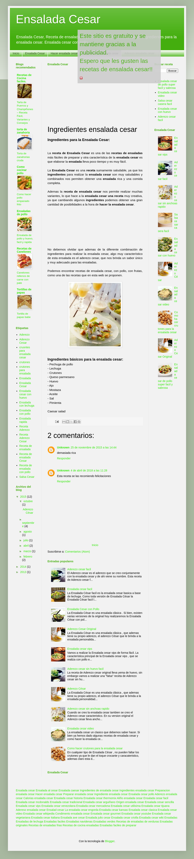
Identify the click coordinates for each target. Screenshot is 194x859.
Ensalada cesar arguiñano (99, 802)
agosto (27, 531)
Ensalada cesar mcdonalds (32, 802)
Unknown (63, 447)
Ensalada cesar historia (68, 798)
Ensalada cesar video (80, 728)
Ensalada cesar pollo (141, 794)
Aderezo (24, 334)
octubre (28, 501)
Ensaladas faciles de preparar (118, 825)
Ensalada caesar (69, 790)
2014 (23, 566)
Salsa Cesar (26, 476)
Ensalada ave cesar (73, 817)
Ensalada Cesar (58, 19)
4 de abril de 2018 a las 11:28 (89, 470)
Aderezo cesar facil (79, 569)
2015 (23, 496)
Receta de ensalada (25, 447)
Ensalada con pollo (25, 412)
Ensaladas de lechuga (29, 821)
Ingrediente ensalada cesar (111, 794)
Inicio (16, 53)
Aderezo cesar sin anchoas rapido (88, 708)
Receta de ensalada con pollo (25, 469)
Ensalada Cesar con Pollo (83, 609)
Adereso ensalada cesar (31, 809)
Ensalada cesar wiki (151, 817)
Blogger (109, 841)
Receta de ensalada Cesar (25, 457)
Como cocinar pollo (22, 170)
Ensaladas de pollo (23, 212)
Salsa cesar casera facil (165, 102)
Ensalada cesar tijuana (155, 805)
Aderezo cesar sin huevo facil (85, 668)
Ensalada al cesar (47, 790)
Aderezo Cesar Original (81, 629)
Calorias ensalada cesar (38, 798)
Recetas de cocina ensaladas (81, 825)
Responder (64, 458)
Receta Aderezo (24, 428)
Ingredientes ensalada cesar (136, 790)
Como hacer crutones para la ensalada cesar (95, 748)
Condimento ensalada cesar (72, 813)
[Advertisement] (77, 93)
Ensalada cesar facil (79, 589)
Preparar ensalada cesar (78, 794)
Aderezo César (76, 688)
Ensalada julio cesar (98, 817)
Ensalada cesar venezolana (58, 805)
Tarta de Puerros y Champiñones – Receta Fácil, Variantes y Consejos (25, 112)
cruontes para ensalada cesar (25, 352)
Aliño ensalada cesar (130, 798)
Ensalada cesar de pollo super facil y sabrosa (167, 84)
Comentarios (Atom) (77, 551)
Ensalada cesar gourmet (105, 813)
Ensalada (25, 378)
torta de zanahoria (23, 131)
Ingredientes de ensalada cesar (99, 790)
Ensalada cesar (25, 790)
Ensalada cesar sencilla (159, 802)
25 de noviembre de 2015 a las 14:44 (93, 447)
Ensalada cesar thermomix (100, 798)
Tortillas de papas (24, 291)
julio (26, 540)
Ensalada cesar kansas (113, 809)
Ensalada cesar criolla (124, 817)
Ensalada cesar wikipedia (38, 813)
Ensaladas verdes (104, 821)
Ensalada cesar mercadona (93, 805)
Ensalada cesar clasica (143, 809)
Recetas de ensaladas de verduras (137, 821)
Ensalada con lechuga (26, 404)
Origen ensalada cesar (130, 802)
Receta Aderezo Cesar (24, 438)
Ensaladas (170, 817)
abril (26, 545)
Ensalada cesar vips (79, 648)
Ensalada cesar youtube (136, 813)
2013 (23, 572)
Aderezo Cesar (24, 341)
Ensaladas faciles (55, 821)
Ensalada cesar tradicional (66, 802)
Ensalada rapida (25, 420)
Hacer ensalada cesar (64, 53)
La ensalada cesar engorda (82, 809)
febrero (27, 556)
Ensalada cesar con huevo (25, 394)
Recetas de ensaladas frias (45, 825)
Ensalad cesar (55, 809)
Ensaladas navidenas (79, 821)
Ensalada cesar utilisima (126, 805)
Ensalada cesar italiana (45, 817)
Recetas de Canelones (24, 250)
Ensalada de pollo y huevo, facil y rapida (25, 239)
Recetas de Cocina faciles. (24, 78)
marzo (27, 551)
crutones (24, 362)
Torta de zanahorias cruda (23, 157)
